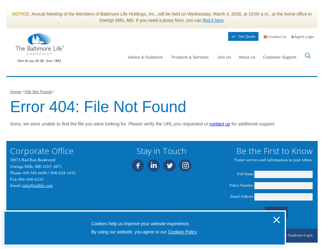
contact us (219, 123)
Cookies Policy (182, 231)
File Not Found (38, 91)
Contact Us (275, 37)
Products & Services (190, 57)
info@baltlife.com (37, 185)
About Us (247, 57)
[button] (276, 220)
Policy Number (241, 185)
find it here (213, 20)
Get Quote (243, 36)
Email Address (241, 196)
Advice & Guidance (145, 57)
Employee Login (298, 235)
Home (15, 91)
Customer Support (279, 57)
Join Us (224, 57)
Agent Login (302, 37)
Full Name (245, 174)
